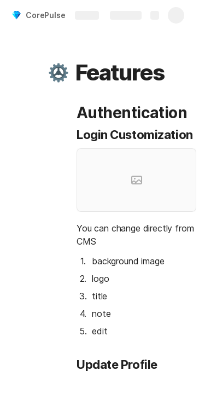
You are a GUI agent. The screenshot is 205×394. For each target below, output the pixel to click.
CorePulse (46, 15)
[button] (58, 72)
